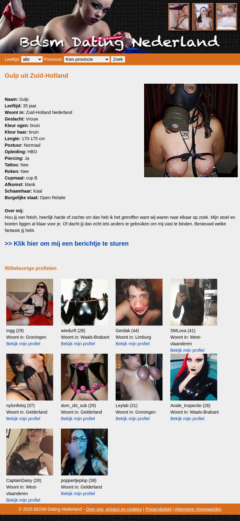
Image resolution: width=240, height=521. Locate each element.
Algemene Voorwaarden (198, 509)
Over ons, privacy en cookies (114, 509)
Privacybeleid (158, 509)
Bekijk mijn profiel (23, 343)
